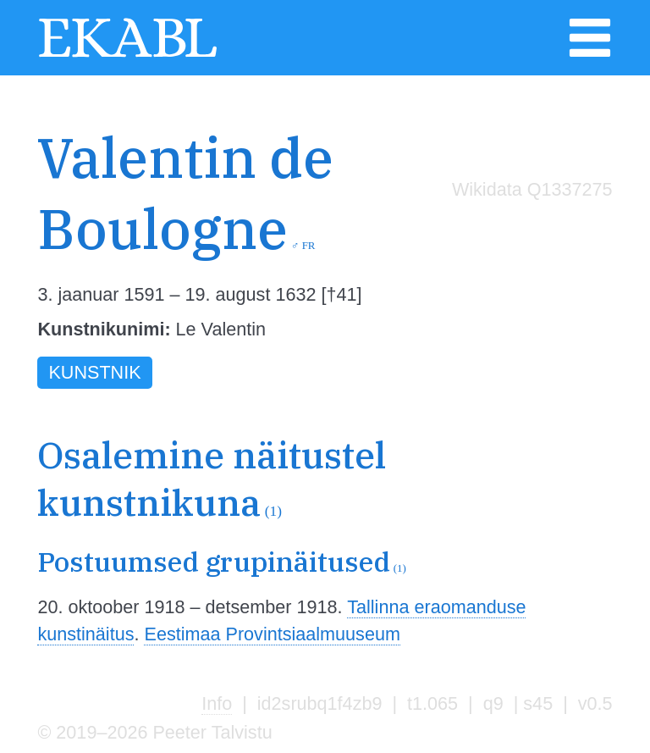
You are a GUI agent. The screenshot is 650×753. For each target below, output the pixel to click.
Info (216, 703)
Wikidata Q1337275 (532, 189)
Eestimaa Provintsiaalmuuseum (271, 634)
